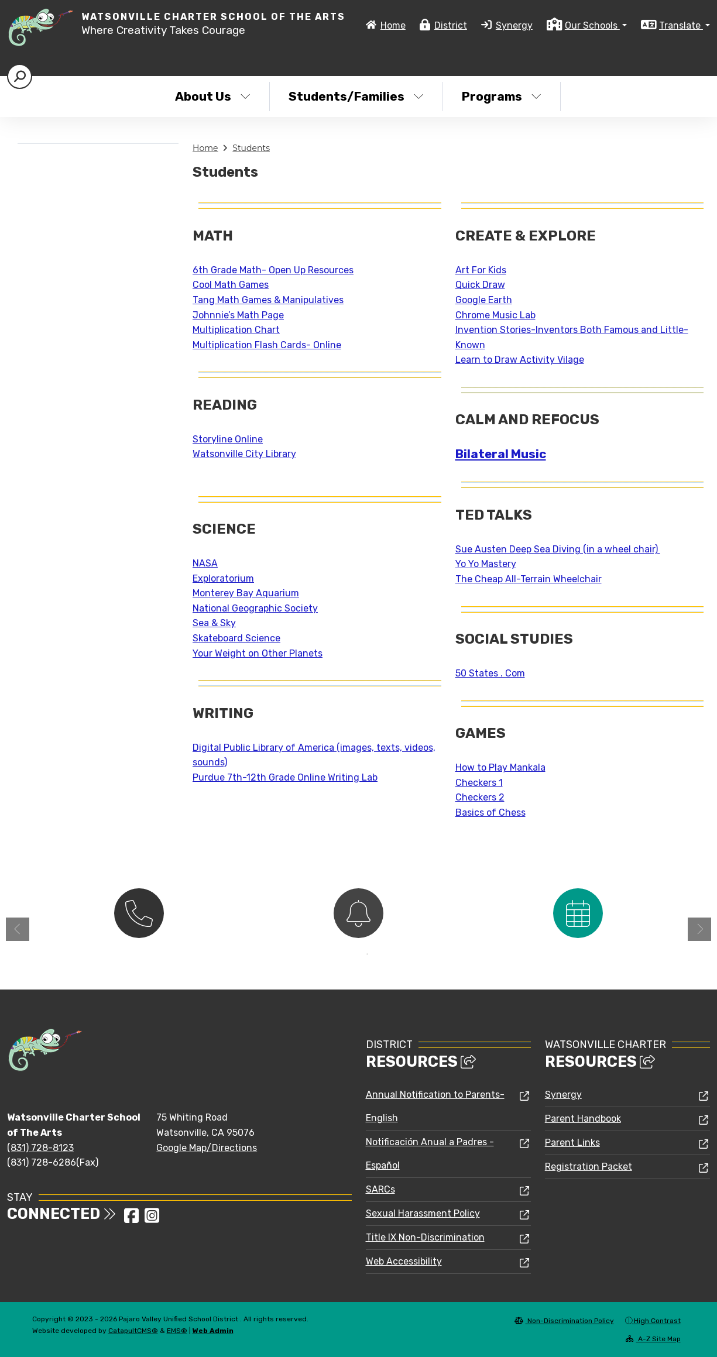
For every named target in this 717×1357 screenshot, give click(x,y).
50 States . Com (490, 673)
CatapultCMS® (133, 1331)
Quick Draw (480, 284)
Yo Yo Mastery (485, 563)
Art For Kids (480, 270)
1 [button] (350, 954)
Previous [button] (17, 929)
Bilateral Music (500, 454)
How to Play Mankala (500, 767)
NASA (205, 563)
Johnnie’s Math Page (238, 315)
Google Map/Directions (206, 1147)
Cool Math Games (231, 284)
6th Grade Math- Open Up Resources (273, 270)
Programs (501, 96)
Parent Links (572, 1142)
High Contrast (657, 1321)
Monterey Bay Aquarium (246, 593)
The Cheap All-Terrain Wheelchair (528, 579)
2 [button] (367, 954)
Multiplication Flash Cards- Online (267, 345)
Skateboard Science (236, 638)
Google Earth (483, 299)
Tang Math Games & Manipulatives (268, 299)
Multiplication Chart (236, 329)
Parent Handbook (583, 1118)
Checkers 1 (479, 782)
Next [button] (699, 929)
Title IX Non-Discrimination (425, 1237)
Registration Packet (588, 1166)
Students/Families (356, 96)
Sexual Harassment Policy (423, 1213)
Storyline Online (228, 439)
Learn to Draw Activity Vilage (519, 359)
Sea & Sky (214, 622)
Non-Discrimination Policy (564, 1321)
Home (393, 25)
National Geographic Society (255, 608)
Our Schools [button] (592, 25)
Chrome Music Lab (495, 315)
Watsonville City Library (244, 453)
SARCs (380, 1189)
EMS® (177, 1331)
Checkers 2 (480, 797)
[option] (139, 912)
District (450, 25)
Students (251, 148)
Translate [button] (681, 25)
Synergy (514, 25)
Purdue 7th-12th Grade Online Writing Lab (285, 777)
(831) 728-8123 (40, 1147)
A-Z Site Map (653, 1339)
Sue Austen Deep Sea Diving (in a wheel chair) (557, 549)
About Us (213, 96)
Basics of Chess (490, 812)
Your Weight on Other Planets (258, 653)
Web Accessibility (404, 1261)
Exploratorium (223, 578)
